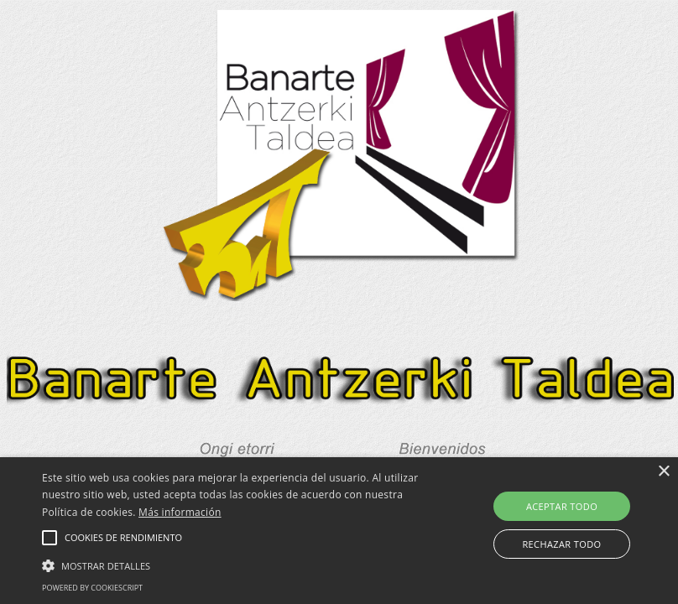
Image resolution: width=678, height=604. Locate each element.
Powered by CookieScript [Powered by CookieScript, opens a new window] (92, 587)
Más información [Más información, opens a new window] (179, 512)
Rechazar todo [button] (561, 544)
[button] (49, 538)
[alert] (339, 530)
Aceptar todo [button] (561, 506)
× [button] (663, 472)
